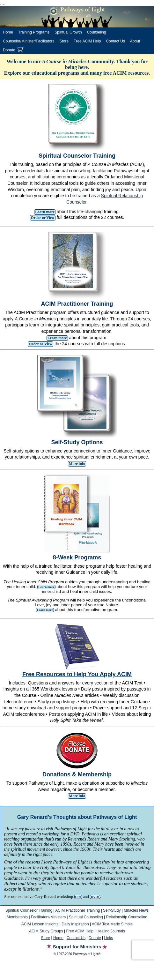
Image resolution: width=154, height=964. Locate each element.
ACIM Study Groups (46, 931)
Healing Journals (111, 931)
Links (108, 938)
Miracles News (136, 910)
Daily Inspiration (75, 924)
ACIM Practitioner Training (77, 910)
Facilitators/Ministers (48, 917)
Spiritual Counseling (86, 917)
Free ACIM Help (87, 41)
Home (8, 32)
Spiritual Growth (68, 32)
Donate (9, 50)
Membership (17, 917)
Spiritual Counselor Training (28, 910)
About (135, 41)
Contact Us (115, 41)
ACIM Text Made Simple (112, 924)
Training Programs (33, 32)
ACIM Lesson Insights (40, 924)
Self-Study (112, 910)
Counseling (96, 32)
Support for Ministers (77, 946)
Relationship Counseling (126, 917)
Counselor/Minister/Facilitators (28, 41)
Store (64, 41)
